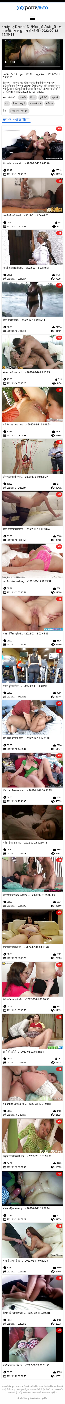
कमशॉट (23, 97)
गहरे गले (55, 97)
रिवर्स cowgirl (19, 103)
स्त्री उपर (49, 103)
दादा (7, 103)
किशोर (32, 97)
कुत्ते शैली (43, 97)
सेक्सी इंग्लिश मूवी (24, 1398)
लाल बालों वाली (36, 103)
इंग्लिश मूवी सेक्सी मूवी (19, 111)
